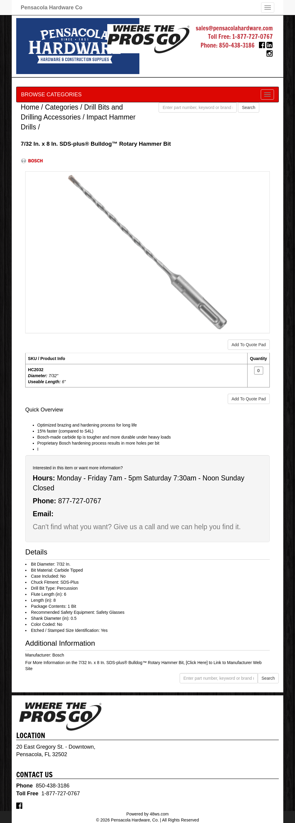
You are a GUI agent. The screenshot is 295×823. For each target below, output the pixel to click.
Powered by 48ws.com (147, 814)
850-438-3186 (237, 45)
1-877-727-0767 (252, 36)
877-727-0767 (79, 501)
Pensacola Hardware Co (51, 8)
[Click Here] (197, 662)
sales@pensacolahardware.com (234, 28)
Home (30, 107)
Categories (61, 107)
